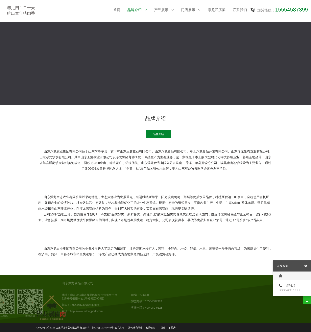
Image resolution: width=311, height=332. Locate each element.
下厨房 (172, 326)
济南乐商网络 (135, 326)
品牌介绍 (158, 134)
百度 (163, 326)
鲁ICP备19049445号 (102, 326)
